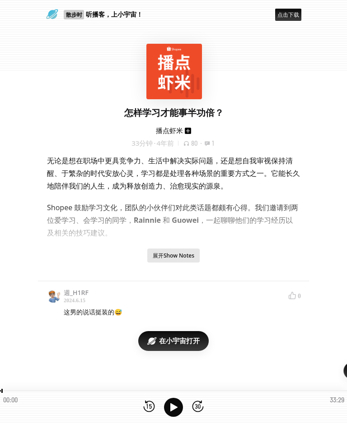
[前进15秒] (198, 407)
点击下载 (288, 14)
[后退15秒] (149, 407)
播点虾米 (169, 130)
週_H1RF (76, 292)
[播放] (173, 407)
